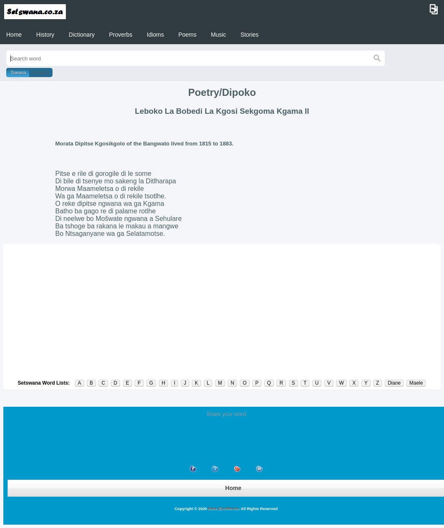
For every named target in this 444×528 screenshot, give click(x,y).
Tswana (18, 72)
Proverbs (121, 34)
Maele (416, 383)
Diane (394, 383)
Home (14, 34)
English (40, 72)
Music (218, 34)
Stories (250, 34)
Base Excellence (222, 508)
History (45, 34)
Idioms (155, 34)
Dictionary (82, 34)
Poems (187, 34)
